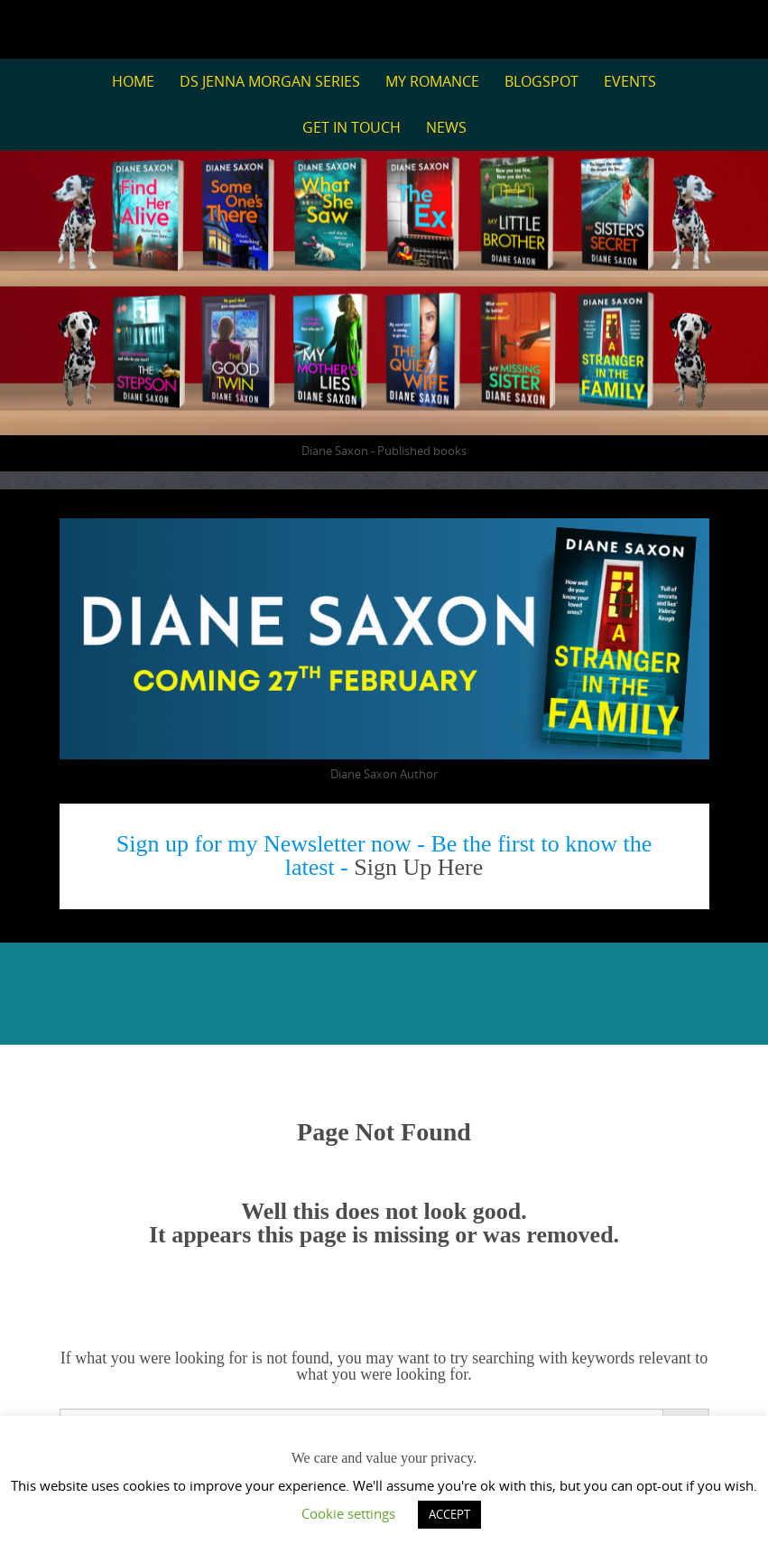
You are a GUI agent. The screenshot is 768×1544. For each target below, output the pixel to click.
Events (630, 81)
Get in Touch (351, 127)
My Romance (432, 81)
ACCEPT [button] (449, 1514)
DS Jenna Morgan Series (270, 81)
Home (133, 81)
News (446, 127)
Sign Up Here (418, 867)
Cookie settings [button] (348, 1513)
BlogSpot (541, 81)
